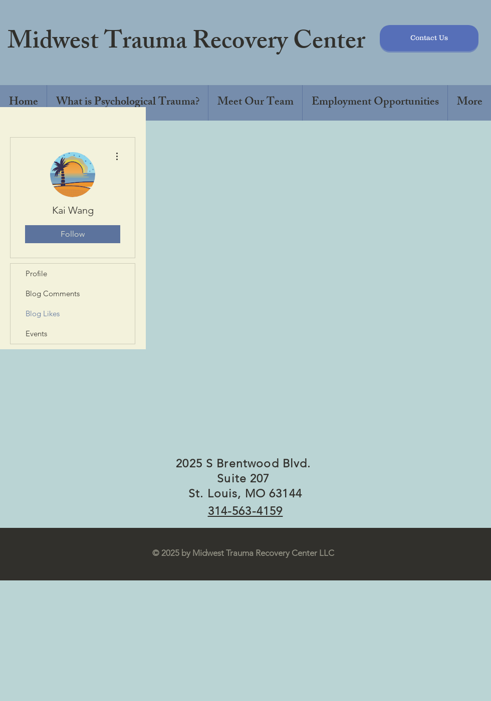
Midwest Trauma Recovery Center (186, 43)
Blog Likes (43, 313)
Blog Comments (53, 293)
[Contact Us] (429, 38)
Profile (36, 273)
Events (36, 333)
